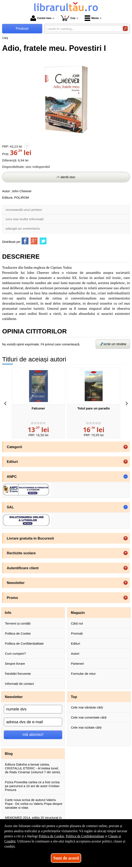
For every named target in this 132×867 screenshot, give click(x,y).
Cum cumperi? (15, 653)
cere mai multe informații (25, 219)
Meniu (92, 18)
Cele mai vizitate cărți (86, 727)
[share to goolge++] (34, 241)
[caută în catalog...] (82, 28)
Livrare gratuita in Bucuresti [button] (30, 538)
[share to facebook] (25, 241)
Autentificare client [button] (23, 568)
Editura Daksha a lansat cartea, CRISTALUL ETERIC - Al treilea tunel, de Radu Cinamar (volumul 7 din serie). (33, 768)
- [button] (125, 476)
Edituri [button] (12, 462)
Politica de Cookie (18, 633)
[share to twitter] (43, 241)
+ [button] (125, 447)
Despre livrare (15, 663)
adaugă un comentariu (23, 228)
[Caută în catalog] (125, 28)
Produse (22, 28)
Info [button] (8, 613)
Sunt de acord (66, 858)
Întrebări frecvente (18, 673)
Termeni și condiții (17, 623)
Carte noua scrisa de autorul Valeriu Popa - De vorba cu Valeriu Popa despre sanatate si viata (33, 803)
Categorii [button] (14, 447)
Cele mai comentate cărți (88, 717)
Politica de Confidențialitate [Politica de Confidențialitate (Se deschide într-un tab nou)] (85, 836)
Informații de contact (19, 683)
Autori (75, 653)
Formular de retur (83, 673)
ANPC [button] (12, 476)
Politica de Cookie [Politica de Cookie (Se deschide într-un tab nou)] (51, 836)
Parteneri (77, 663)
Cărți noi (77, 623)
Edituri (75, 643)
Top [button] (74, 697)
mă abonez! (33, 734)
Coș (68, 18)
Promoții (77, 633)
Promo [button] (12, 598)
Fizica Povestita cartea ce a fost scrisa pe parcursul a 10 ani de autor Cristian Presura (32, 786)
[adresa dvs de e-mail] (33, 722)
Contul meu (40, 18)
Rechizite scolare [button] (21, 553)
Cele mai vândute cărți (87, 707)
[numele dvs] (33, 709)
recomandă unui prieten (24, 209)
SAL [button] (10, 507)
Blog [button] (9, 754)
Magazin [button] (78, 613)
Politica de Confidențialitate (24, 643)
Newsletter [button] (16, 583)
